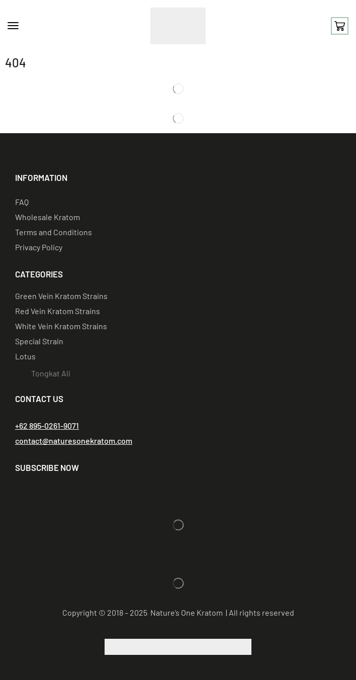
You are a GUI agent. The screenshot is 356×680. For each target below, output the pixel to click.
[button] (13, 25)
